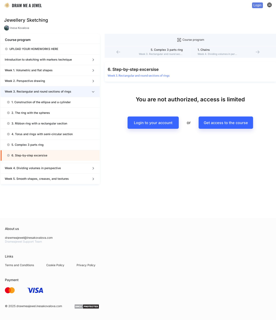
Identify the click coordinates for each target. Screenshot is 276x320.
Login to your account (142, 115)
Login (257, 5)
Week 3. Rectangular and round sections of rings (121, 68)
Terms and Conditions (19, 276)
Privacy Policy (86, 276)
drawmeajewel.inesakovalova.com (39, 316)
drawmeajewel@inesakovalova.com (29, 248)
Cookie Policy (55, 276)
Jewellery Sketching (26, 20)
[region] (41, 120)
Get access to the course (218, 115)
